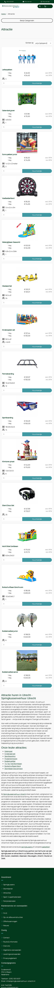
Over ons (6, 946)
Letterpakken (7, 69)
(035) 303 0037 (9, 1)
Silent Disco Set (8, 505)
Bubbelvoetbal (10, 761)
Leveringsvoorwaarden (12, 954)
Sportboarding (7, 418)
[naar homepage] (10, 6)
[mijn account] (40, 6)
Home (3, 14)
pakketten (46, 847)
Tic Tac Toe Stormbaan (13, 764)
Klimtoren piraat (8, 461)
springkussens (27, 847)
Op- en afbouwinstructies (13, 917)
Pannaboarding (8, 374)
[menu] (51, 6)
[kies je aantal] (12, 83)
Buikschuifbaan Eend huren (12, 587)
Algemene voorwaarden (12, 950)
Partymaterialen (9, 901)
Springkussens (9, 884)
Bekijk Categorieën (27, 20)
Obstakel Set (7, 286)
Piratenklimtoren (11, 759)
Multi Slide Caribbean (10, 546)
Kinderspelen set (8, 330)
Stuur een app (45, 1)
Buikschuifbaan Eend (13, 766)
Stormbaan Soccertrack (14, 768)
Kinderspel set (10, 754)
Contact (6, 937)
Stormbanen (8, 889)
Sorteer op (29, 43)
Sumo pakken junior (9, 154)
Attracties (7, 893)
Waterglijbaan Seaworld (11, 242)
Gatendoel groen (8, 110)
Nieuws (6, 925)
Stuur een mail (27, 1)
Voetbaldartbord (8, 198)
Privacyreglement (10, 958)
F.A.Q (5, 913)
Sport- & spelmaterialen (12, 897)
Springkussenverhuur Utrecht (14, 794)
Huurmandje (37, 83)
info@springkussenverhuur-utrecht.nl (20, 981)
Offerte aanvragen (10, 921)
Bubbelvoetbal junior (10, 631)
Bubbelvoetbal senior (10, 672)
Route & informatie (10, 942)
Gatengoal (8, 751)
